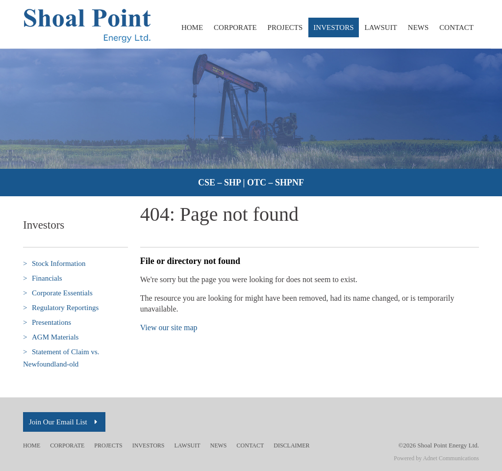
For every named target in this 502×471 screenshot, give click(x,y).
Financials (42, 278)
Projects (285, 27)
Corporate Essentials (58, 293)
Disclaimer (291, 445)
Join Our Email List (64, 422)
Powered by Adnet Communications (436, 458)
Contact (456, 27)
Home (192, 27)
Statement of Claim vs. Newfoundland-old (61, 357)
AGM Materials (50, 337)
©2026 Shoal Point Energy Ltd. (438, 445)
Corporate (235, 27)
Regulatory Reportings (61, 308)
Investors (333, 27)
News (418, 27)
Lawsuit (381, 27)
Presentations (47, 322)
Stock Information (54, 264)
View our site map (169, 327)
